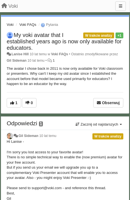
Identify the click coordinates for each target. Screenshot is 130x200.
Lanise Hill (20, 54)
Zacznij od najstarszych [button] (98, 124)
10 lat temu (47, 136)
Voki (10, 24)
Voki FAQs (27, 24)
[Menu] (120, 6)
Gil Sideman (16, 60)
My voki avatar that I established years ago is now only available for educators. (64, 41)
